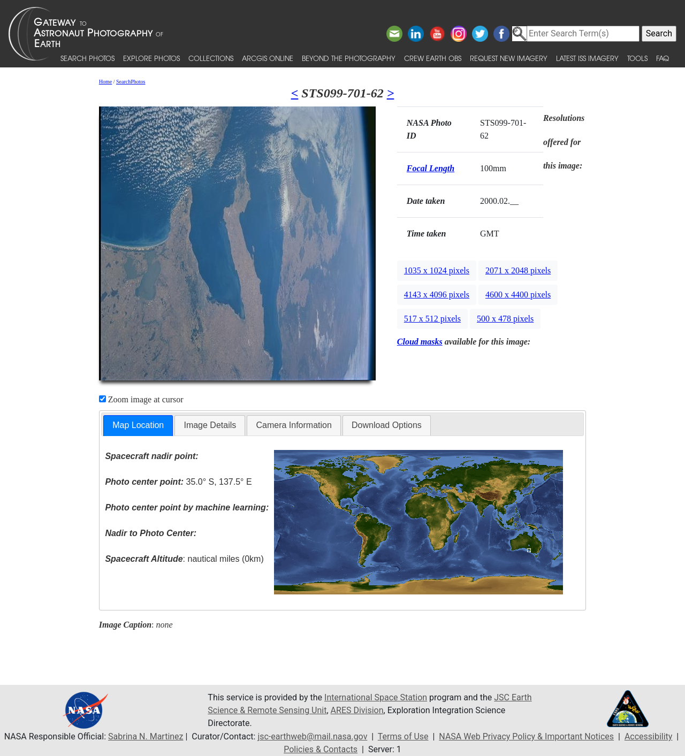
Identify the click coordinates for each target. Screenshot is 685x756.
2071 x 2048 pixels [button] (518, 270)
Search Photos (87, 58)
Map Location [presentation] (138, 425)
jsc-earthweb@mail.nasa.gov (312, 736)
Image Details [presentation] (210, 425)
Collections (210, 58)
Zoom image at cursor (141, 399)
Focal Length (430, 168)
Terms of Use (403, 736)
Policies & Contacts (320, 749)
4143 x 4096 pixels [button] (436, 294)
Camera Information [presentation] (293, 425)
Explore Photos (151, 58)
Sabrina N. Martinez (145, 736)
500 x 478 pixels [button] (505, 318)
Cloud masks (420, 341)
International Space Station (375, 697)
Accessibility (649, 736)
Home (105, 82)
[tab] (138, 425)
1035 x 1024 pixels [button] (436, 270)
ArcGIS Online (267, 58)
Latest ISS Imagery (587, 58)
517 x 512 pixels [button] (432, 318)
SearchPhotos (130, 82)
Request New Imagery (508, 58)
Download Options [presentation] (387, 425)
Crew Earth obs (432, 58)
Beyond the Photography (348, 58)
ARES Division (357, 710)
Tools (637, 58)
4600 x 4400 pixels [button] (518, 294)
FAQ (662, 58)
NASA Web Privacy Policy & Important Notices (526, 736)
